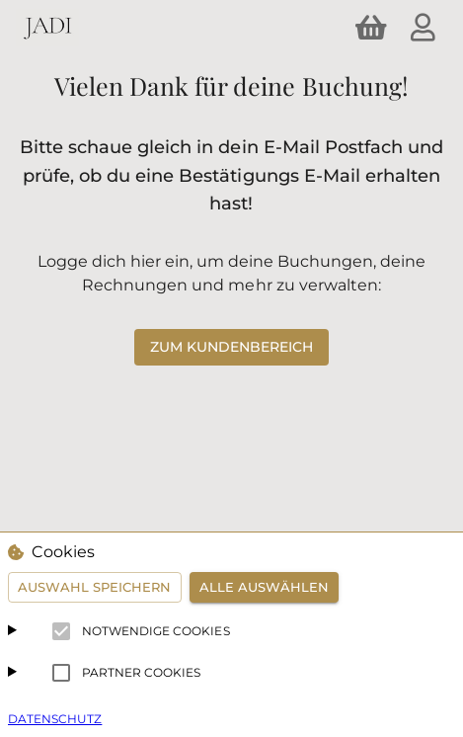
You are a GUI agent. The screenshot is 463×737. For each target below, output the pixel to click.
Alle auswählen (264, 587)
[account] (423, 27)
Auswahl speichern (95, 587)
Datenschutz (55, 718)
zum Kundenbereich (232, 347)
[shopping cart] (371, 27)
